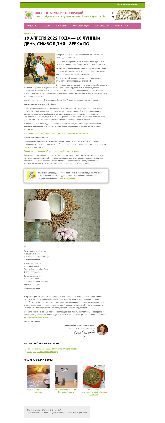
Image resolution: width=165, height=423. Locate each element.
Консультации (81, 26)
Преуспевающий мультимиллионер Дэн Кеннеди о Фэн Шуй (94, 392)
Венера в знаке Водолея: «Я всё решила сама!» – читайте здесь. (51, 151)
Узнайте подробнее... (67, 178)
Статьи (47, 26)
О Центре (32, 26)
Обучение (61, 26)
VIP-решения (121, 26)
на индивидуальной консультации (38, 317)
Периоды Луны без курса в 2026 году (42, 352)
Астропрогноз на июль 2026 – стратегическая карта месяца (52, 349)
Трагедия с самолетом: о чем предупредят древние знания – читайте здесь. (56, 133)
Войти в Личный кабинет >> (129, 5)
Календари (102, 26)
